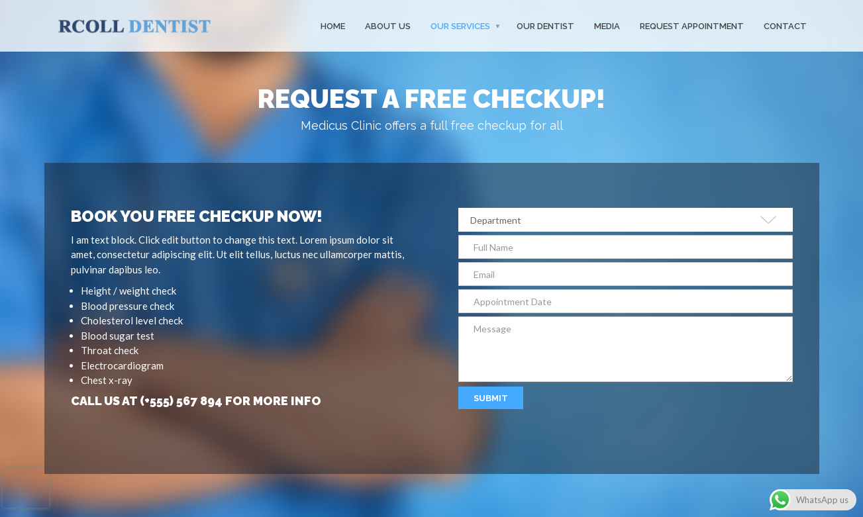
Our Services (460, 25)
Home (333, 25)
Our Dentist (545, 25)
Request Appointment (692, 25)
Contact (785, 25)
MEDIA (607, 25)
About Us (388, 25)
